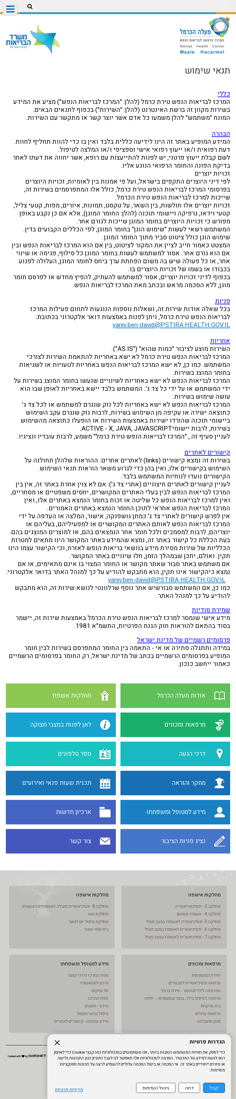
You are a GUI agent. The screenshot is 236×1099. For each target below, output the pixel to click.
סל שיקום (100, 990)
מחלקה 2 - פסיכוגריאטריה (198, 906)
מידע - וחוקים (96, 1006)
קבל (214, 1087)
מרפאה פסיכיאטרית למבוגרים (195, 983)
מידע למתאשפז (94, 983)
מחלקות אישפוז (204, 895)
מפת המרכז (98, 998)
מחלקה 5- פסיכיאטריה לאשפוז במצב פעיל (183, 921)
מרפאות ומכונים (204, 964)
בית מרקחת (211, 1006)
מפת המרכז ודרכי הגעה (88, 975)
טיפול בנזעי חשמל (92, 1013)
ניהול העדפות (156, 1087)
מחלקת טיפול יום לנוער (88, 921)
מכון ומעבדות (209, 1021)
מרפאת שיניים (208, 1013)
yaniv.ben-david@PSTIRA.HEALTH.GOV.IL (171, 325)
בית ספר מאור (96, 929)
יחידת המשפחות (206, 975)
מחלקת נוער (97, 914)
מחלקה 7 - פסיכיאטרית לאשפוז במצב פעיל (183, 937)
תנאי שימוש (207, 71)
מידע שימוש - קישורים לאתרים (81, 1021)
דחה (189, 1087)
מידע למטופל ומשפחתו (84, 964)
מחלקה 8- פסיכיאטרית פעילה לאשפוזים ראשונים (65, 906)
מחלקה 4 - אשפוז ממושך (198, 914)
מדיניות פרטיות (69, 1090)
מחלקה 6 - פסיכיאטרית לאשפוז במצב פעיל (183, 929)
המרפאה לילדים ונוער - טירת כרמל (191, 990)
